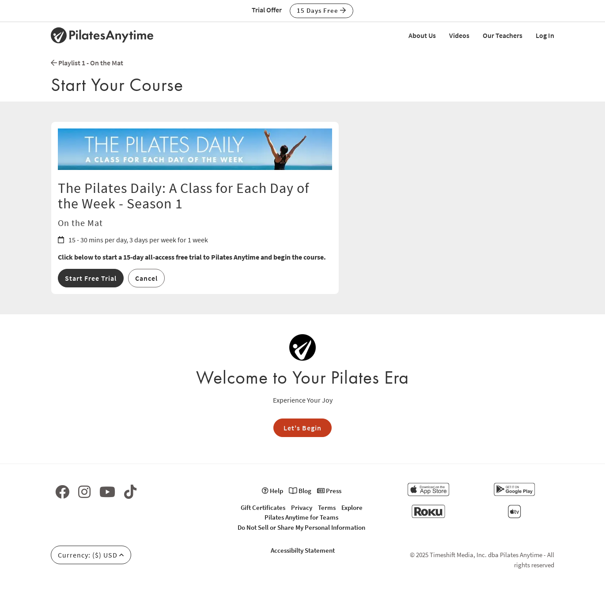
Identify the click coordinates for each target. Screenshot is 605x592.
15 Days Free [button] (321, 10)
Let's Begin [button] (302, 427)
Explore (352, 507)
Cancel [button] (146, 278)
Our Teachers (502, 35)
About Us (422, 35)
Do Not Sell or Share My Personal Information (301, 527)
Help (272, 490)
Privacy (301, 507)
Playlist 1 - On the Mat (87, 62)
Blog (300, 490)
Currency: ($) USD (91, 555)
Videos (459, 35)
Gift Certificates (263, 507)
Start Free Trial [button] (91, 278)
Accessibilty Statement (303, 550)
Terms (327, 507)
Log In (545, 35)
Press (329, 490)
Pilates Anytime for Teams (301, 517)
